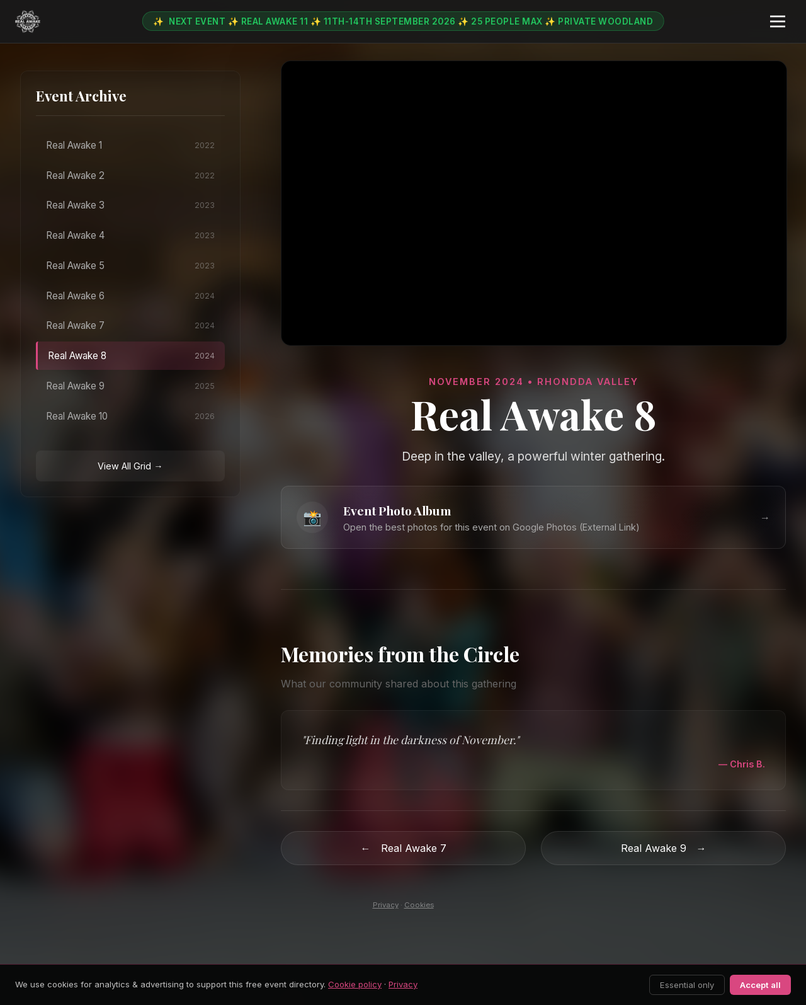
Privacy (386, 904)
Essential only (687, 985)
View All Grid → (130, 466)
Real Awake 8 (131, 356)
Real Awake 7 (130, 325)
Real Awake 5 (130, 266)
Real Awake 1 (130, 145)
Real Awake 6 (130, 296)
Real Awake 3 (130, 205)
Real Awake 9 (130, 386)
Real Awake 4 (130, 235)
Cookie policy (355, 984)
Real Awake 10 (130, 416)
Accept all (760, 985)
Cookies (419, 904)
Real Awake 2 (130, 175)
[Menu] (777, 21)
